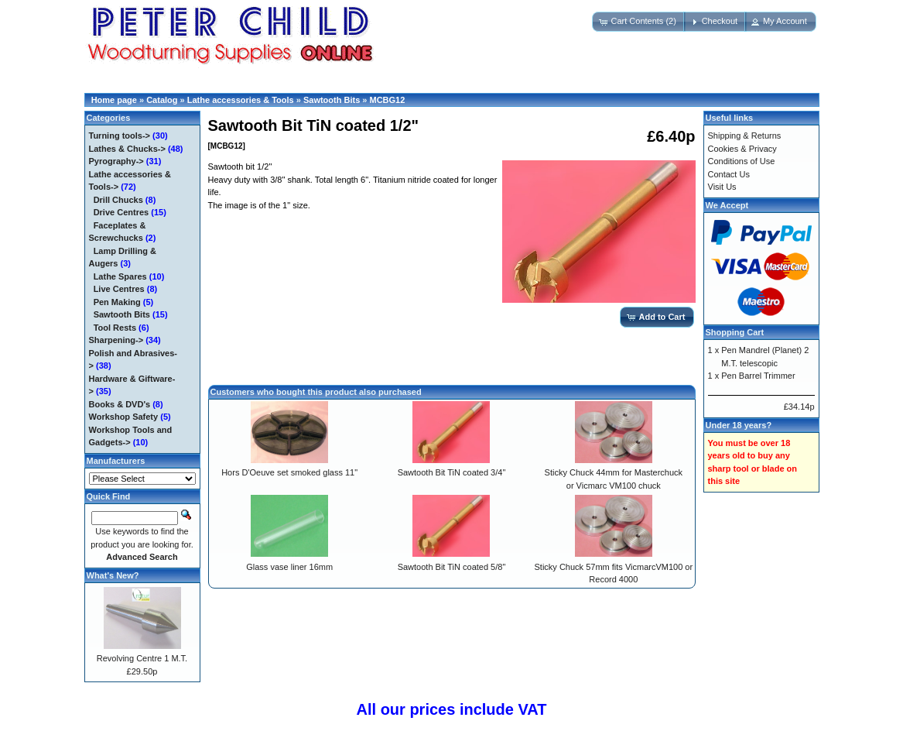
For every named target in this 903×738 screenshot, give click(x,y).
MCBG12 (387, 100)
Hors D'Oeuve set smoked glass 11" (289, 472)
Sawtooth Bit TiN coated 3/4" (452, 472)
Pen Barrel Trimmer (758, 375)
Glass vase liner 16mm (289, 567)
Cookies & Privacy (742, 148)
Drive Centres (121, 212)
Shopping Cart (735, 332)
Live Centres (119, 288)
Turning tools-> (120, 135)
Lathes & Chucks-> (127, 148)
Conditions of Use (741, 161)
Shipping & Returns (745, 135)
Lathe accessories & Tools (240, 100)
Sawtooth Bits (331, 100)
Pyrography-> (116, 161)
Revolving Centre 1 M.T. (142, 658)
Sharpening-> (116, 340)
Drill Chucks (118, 199)
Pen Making (117, 302)
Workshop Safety (124, 416)
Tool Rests (115, 327)
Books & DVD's (120, 404)
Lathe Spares (120, 276)
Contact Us (729, 174)
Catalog (161, 100)
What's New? (113, 575)
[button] (638, 22)
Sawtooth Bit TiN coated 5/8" (452, 567)
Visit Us (722, 186)
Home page (114, 100)
